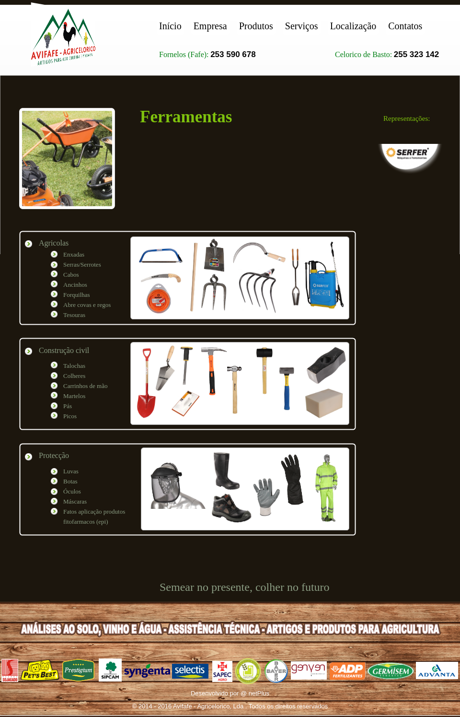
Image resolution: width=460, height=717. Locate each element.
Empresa (210, 26)
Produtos (256, 26)
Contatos (405, 26)
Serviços (301, 26)
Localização (353, 26)
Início (170, 26)
